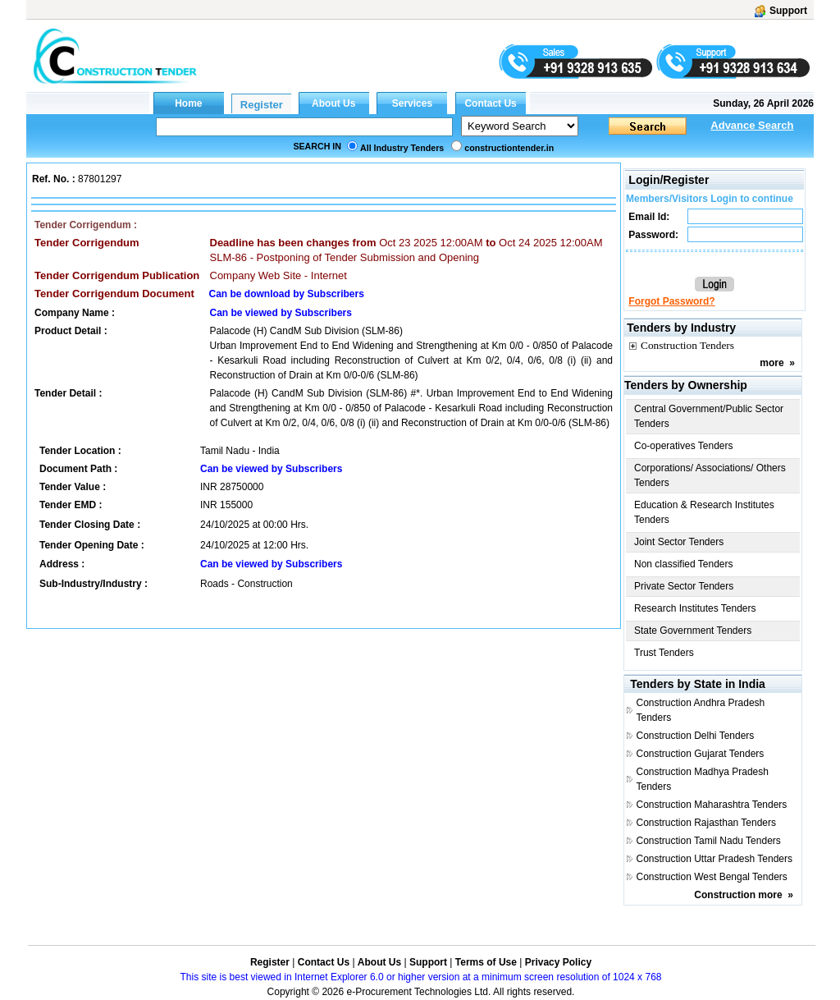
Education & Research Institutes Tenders (704, 512)
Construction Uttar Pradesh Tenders (714, 859)
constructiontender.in (509, 148)
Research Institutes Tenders (695, 608)
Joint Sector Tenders (679, 542)
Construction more (738, 895)
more (771, 363)
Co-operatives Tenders (683, 446)
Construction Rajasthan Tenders (706, 822)
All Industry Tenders (402, 148)
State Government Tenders (692, 630)
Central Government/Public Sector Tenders (708, 416)
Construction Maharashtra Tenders (711, 804)
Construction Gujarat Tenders (700, 753)
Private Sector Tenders (683, 586)
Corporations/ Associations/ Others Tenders (710, 475)
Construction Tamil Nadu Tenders (708, 840)
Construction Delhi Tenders (695, 735)
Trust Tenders (664, 652)
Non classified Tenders (683, 564)
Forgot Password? (671, 301)
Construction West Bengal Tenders (711, 877)
